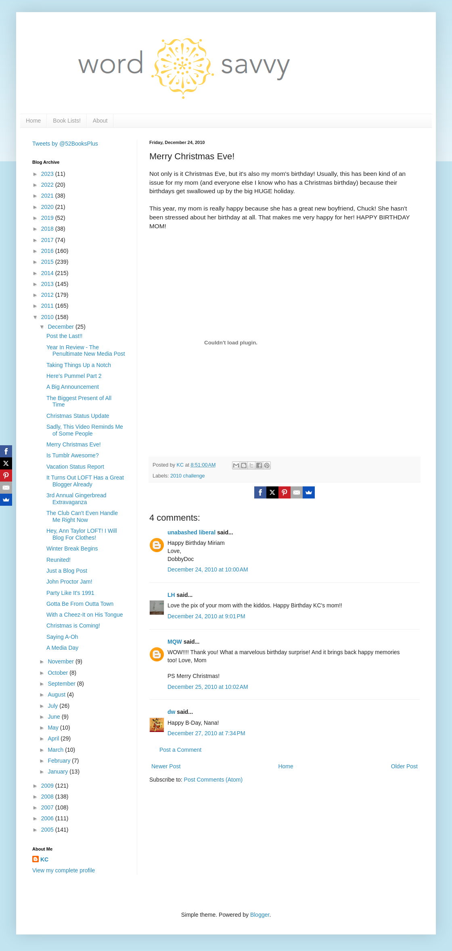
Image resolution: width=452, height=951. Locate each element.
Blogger (259, 914)
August (57, 694)
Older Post (404, 766)
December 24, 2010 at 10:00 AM (207, 569)
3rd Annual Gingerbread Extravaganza (76, 498)
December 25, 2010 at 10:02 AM (207, 687)
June (54, 716)
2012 (48, 295)
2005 (48, 829)
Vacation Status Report (75, 466)
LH (171, 595)
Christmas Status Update (77, 416)
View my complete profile (63, 870)
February (60, 760)
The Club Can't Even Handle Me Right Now (82, 516)
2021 (48, 195)
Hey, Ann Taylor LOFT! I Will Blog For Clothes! (81, 534)
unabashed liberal (191, 532)
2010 (48, 317)
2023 (48, 174)
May (54, 727)
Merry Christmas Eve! (73, 444)
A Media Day (62, 647)
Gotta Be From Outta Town (79, 604)
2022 (48, 184)
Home (33, 120)
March (56, 750)
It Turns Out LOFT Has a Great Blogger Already (85, 481)
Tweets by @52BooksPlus (65, 143)
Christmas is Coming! (73, 625)
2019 (48, 218)
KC (44, 859)
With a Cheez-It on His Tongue (84, 614)
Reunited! (58, 560)
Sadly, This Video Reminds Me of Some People (84, 430)
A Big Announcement (72, 387)
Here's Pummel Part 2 (74, 376)
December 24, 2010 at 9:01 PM (206, 616)
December (61, 326)
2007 (48, 807)
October (58, 672)
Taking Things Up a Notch (78, 365)
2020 (48, 207)
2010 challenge (187, 476)
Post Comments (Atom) (213, 779)
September (62, 683)
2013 (48, 284)
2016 (48, 251)
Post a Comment (180, 750)
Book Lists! (66, 120)
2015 (48, 262)
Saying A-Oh (62, 637)
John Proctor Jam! (69, 581)
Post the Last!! (64, 336)
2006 (48, 818)
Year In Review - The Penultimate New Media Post (85, 350)
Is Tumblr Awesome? (72, 455)
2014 (48, 273)
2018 (48, 228)
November (61, 661)
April (54, 738)
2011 (48, 305)
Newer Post (165, 766)
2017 (48, 240)
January (58, 771)
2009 (48, 785)
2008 (48, 796)
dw (171, 712)
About (100, 120)
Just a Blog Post (66, 570)
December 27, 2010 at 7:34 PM (206, 733)
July (53, 706)
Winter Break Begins (72, 548)
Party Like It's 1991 (70, 593)
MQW (174, 641)
